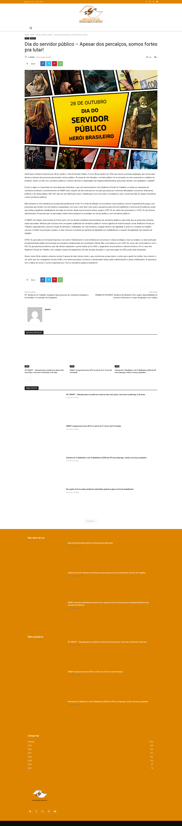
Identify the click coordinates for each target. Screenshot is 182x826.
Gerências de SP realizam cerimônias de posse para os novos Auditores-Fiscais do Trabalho (107, 573)
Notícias (33, 38)
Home (27, 35)
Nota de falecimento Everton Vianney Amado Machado (90, 543)
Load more (91, 521)
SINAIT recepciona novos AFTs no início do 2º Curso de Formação (93, 426)
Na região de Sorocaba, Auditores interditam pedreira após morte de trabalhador (100, 489)
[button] (31, 28)
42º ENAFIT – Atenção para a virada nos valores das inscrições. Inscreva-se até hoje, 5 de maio (105, 395)
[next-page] (30, 378)
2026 (26, 366)
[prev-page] (26, 378)
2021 (32, 35)
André (32, 57)
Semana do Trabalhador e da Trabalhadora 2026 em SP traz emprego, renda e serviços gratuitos (106, 458)
